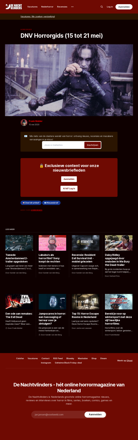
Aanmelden (124, 7)
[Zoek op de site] (102, 7)
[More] (72, 7)
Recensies (62, 6)
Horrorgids (26, 29)
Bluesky (70, 358)
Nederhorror (47, 6)
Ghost (129, 360)
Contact (45, 358)
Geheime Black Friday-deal (68, 362)
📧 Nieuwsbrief (51, 203)
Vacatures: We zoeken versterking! (37, 16)
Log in (110, 6)
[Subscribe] (95, 415)
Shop (94, 358)
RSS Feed (58, 358)
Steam (103, 358)
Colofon (20, 358)
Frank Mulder (36, 121)
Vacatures (32, 6)
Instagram (46, 362)
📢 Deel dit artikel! (31, 203)
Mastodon (83, 358)
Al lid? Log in (69, 188)
